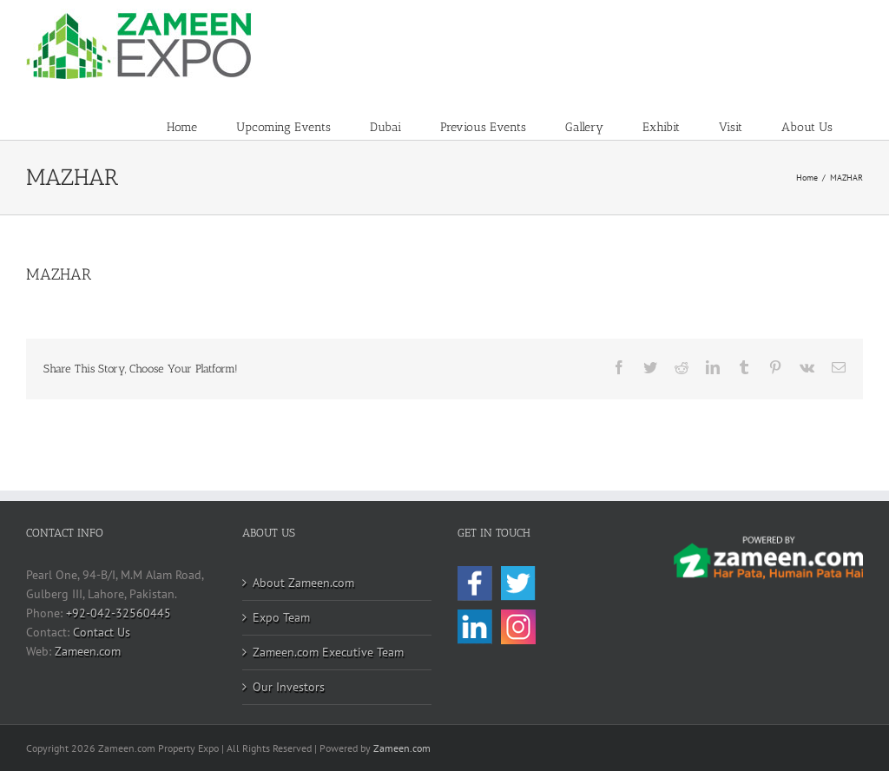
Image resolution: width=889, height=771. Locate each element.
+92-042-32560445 (118, 613)
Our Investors (289, 687)
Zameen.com (88, 651)
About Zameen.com (303, 582)
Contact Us (101, 632)
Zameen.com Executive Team (328, 652)
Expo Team (281, 617)
